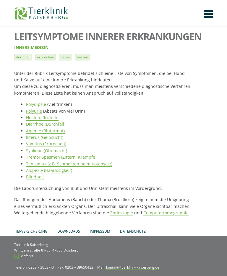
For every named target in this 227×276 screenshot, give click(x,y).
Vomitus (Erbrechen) (46, 144)
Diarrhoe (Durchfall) (45, 124)
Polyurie (34, 111)
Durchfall (23, 57)
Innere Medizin (31, 47)
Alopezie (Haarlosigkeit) (49, 170)
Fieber (65, 57)
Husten (82, 57)
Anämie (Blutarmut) (45, 131)
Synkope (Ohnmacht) (46, 150)
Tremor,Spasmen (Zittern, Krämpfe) (61, 157)
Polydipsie (36, 104)
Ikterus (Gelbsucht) (44, 137)
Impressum (100, 231)
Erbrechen (45, 57)
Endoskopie (121, 213)
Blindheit (35, 177)
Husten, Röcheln (42, 117)
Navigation (208, 14)
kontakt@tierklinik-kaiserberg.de (132, 267)
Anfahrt (27, 255)
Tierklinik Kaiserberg (41, 13)
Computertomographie (166, 213)
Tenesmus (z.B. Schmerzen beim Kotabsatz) (69, 164)
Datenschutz (133, 231)
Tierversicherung (31, 231)
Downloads (68, 231)
